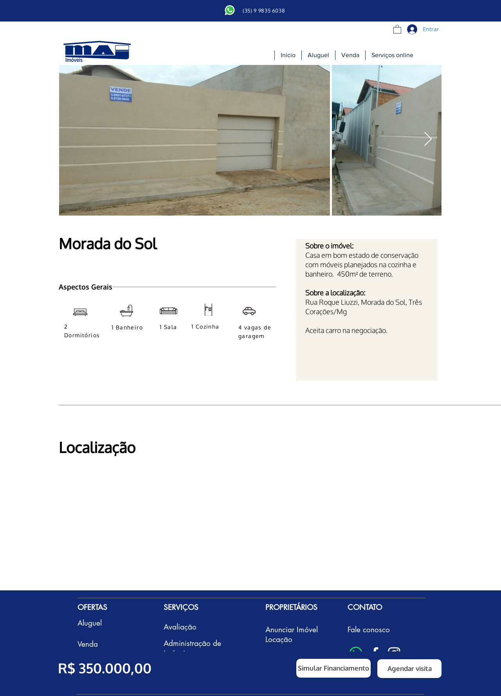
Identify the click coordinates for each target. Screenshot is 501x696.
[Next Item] (428, 139)
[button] (397, 29)
